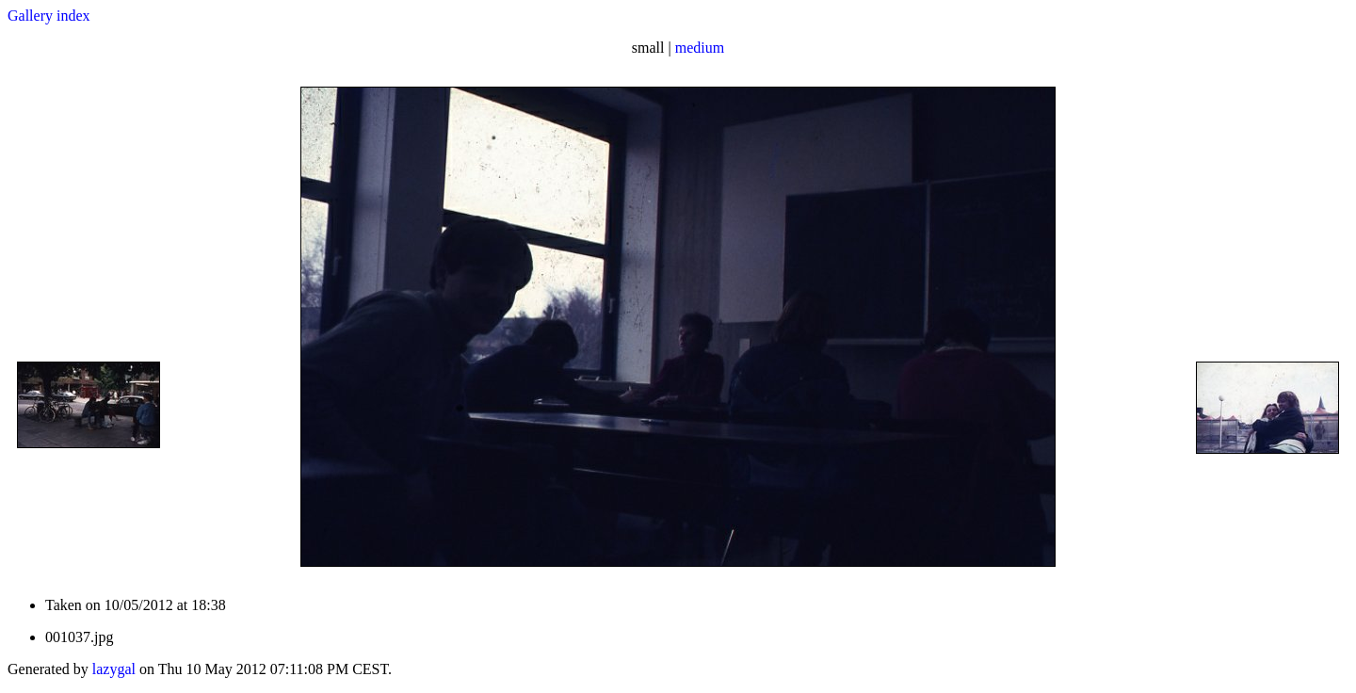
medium (699, 48)
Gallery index (49, 16)
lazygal (114, 669)
